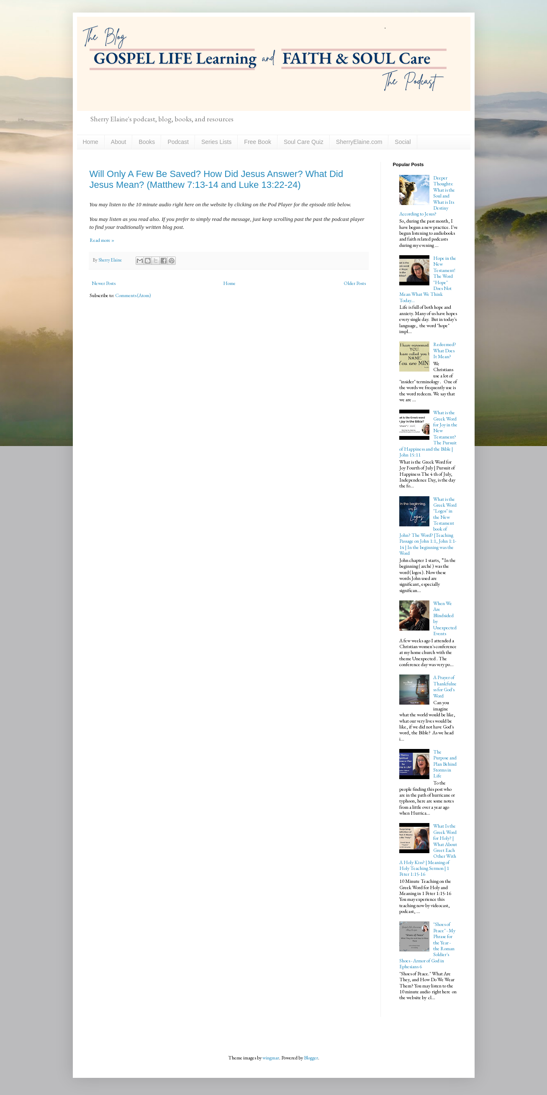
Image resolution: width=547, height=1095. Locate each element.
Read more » (102, 240)
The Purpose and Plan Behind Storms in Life (445, 764)
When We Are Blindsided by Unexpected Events (445, 618)
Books (147, 141)
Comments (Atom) (133, 295)
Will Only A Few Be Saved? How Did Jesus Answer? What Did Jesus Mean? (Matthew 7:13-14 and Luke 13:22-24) (216, 179)
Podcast (178, 141)
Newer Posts (104, 283)
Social (403, 141)
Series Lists (216, 141)
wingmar (270, 1057)
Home (90, 141)
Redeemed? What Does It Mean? (444, 350)
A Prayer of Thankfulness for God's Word (445, 686)
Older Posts (355, 283)
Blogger (311, 1057)
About (118, 141)
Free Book (257, 141)
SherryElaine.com (359, 141)
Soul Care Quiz (304, 141)
